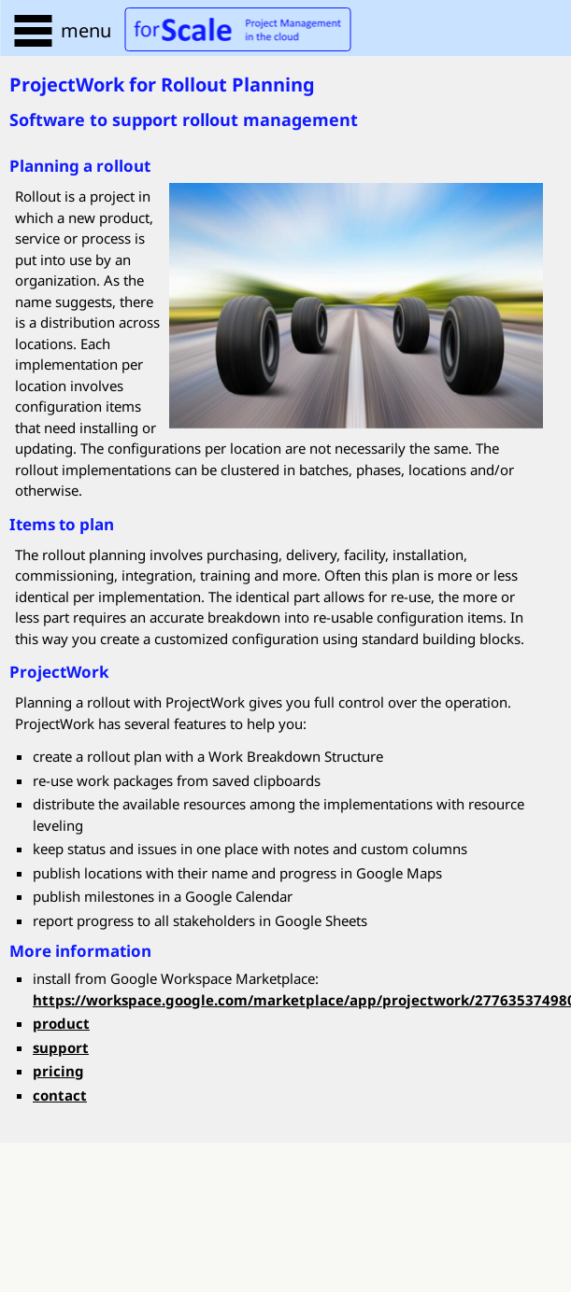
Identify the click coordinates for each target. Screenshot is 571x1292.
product (61, 1023)
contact (60, 1095)
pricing (58, 1070)
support (61, 1047)
